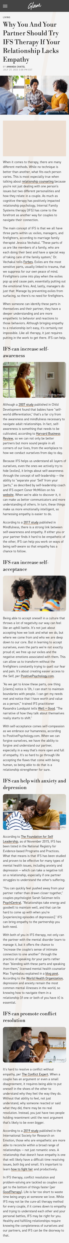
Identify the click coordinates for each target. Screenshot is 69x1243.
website (8, 495)
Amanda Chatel (16, 66)
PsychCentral (12, 902)
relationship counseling (38, 181)
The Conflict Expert (35, 1074)
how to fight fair (22, 1169)
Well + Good (46, 708)
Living (6, 17)
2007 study (26, 404)
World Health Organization (44, 978)
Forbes (28, 262)
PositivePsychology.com (37, 676)
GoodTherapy (12, 1192)
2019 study (31, 1131)
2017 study (31, 522)
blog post (51, 973)
